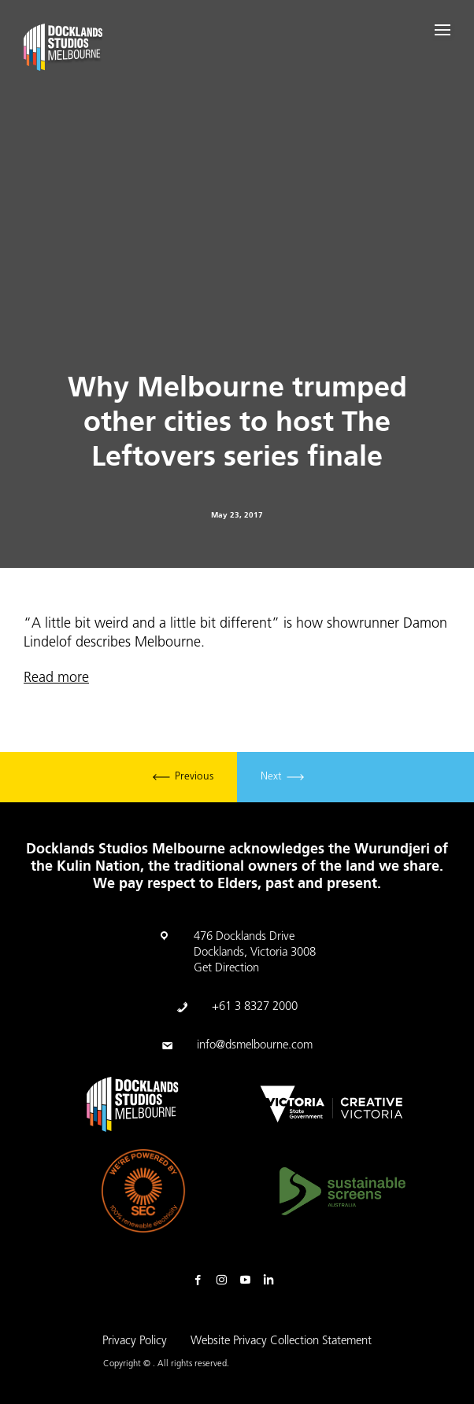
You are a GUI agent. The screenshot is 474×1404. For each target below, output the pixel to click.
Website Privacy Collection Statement (281, 1341)
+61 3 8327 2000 (255, 1007)
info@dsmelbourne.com (255, 1046)
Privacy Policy (134, 1341)
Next (282, 777)
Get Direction (226, 969)
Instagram (225, 1280)
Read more (56, 678)
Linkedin (272, 1280)
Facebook (201, 1280)
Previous (183, 777)
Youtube (249, 1280)
